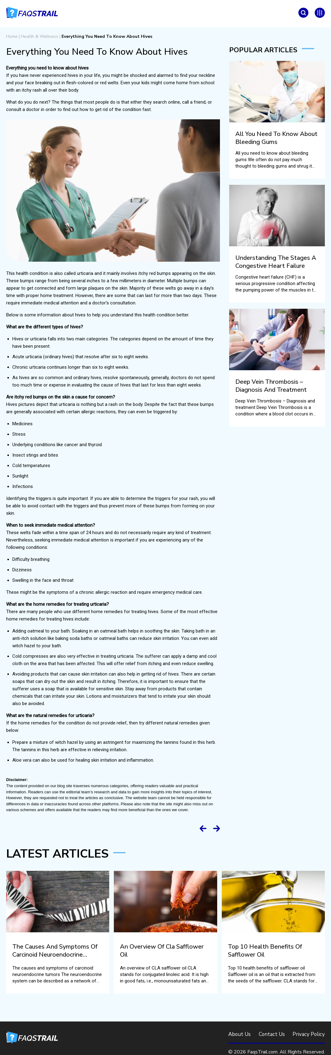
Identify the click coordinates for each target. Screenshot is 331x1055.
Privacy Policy (308, 1034)
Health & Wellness (39, 36)
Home (12, 36)
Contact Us (271, 1034)
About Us (239, 1034)
